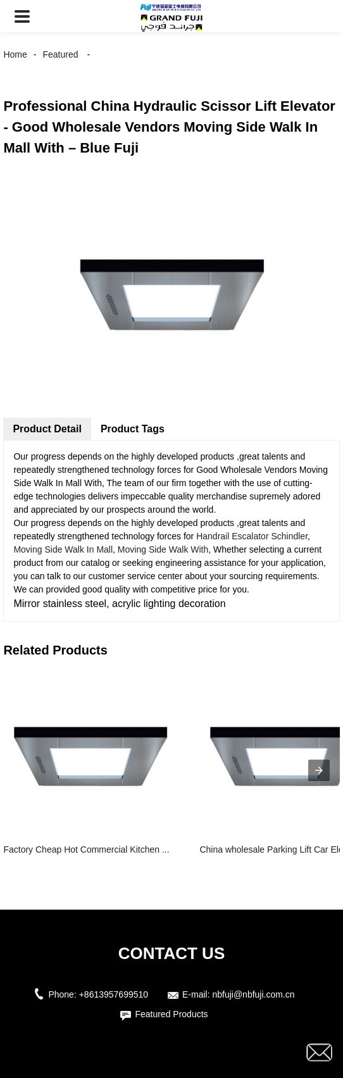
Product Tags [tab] (133, 428)
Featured (60, 54)
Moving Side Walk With (163, 549)
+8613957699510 (113, 994)
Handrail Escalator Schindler (252, 536)
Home (15, 54)
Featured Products (171, 1014)
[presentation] (319, 770)
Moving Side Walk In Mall (63, 549)
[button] (22, 16)
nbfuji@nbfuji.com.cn (253, 994)
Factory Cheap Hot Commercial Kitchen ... (86, 849)
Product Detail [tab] (47, 428)
